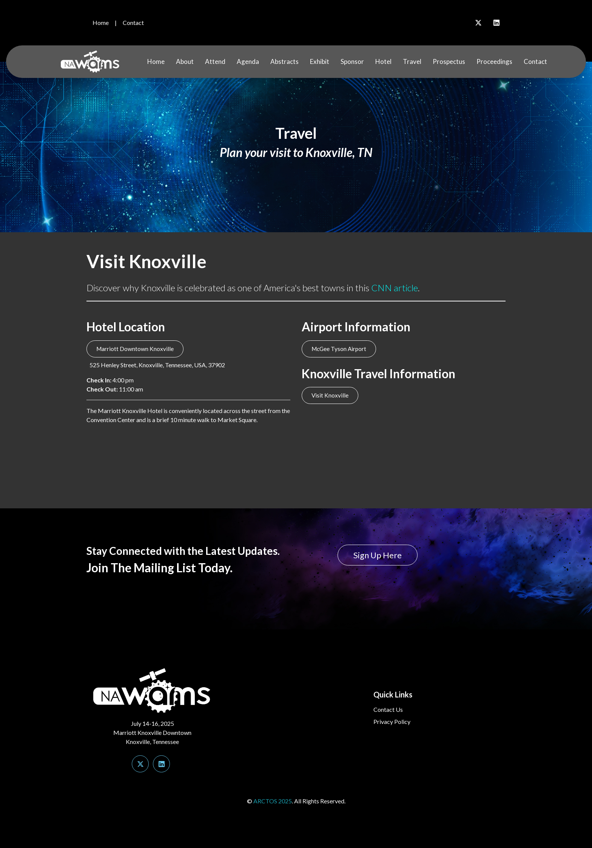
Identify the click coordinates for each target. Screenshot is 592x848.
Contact (133, 22)
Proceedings (494, 61)
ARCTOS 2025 (272, 801)
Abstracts (284, 61)
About (185, 61)
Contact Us (388, 709)
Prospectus (449, 61)
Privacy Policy (391, 721)
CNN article (394, 287)
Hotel (383, 61)
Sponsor (352, 61)
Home (100, 22)
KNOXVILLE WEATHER (296, 461)
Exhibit (319, 61)
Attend (215, 61)
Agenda (248, 61)
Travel (412, 61)
